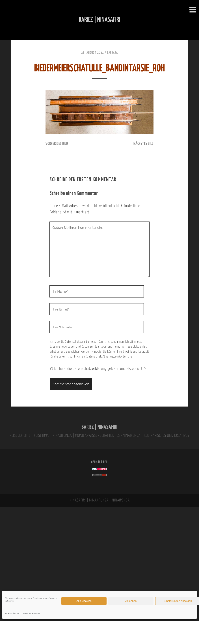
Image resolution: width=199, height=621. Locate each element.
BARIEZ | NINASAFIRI (99, 427)
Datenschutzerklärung (31, 613)
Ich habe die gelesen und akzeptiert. (98, 369)
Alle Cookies (83, 600)
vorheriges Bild (57, 144)
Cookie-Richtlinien (12, 613)
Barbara (112, 52)
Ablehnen (131, 600)
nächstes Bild (143, 144)
